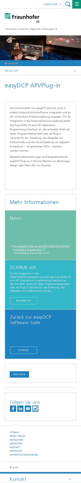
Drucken (19, 374)
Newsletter (16, 440)
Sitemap (14, 432)
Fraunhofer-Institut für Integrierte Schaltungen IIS (31, 29)
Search (68, 4)
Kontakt (15, 447)
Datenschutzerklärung (24, 455)
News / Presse (17, 436)
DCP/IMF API (23, 300)
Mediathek (16, 443)
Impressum (16, 451)
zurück (24, 350)
